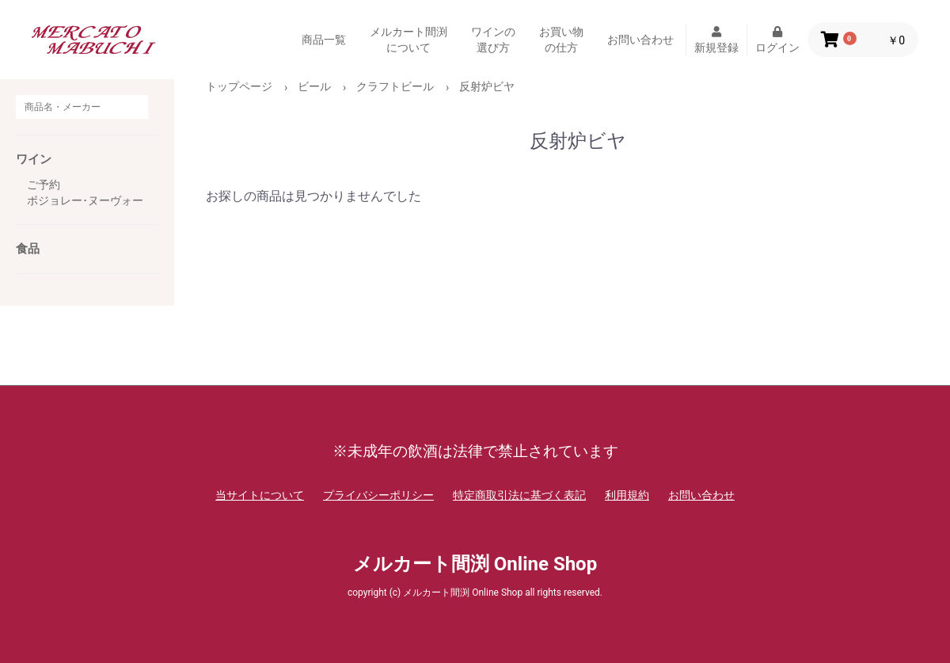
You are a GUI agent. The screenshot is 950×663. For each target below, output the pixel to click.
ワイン (33, 159)
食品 (28, 249)
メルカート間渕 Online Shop (475, 564)
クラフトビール (395, 86)
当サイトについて (259, 495)
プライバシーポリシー (378, 495)
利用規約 (627, 495)
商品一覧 (324, 39)
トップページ (239, 86)
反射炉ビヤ (487, 86)
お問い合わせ (640, 39)
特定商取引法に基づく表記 (519, 495)
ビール (314, 86)
